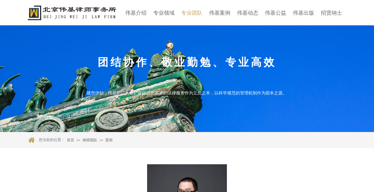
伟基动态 (247, 13)
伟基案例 (219, 13)
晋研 (109, 140)
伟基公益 (275, 13)
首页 (70, 140)
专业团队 (191, 13)
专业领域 (163, 13)
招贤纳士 (331, 13)
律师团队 (89, 140)
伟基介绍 (136, 13)
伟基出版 (303, 13)
